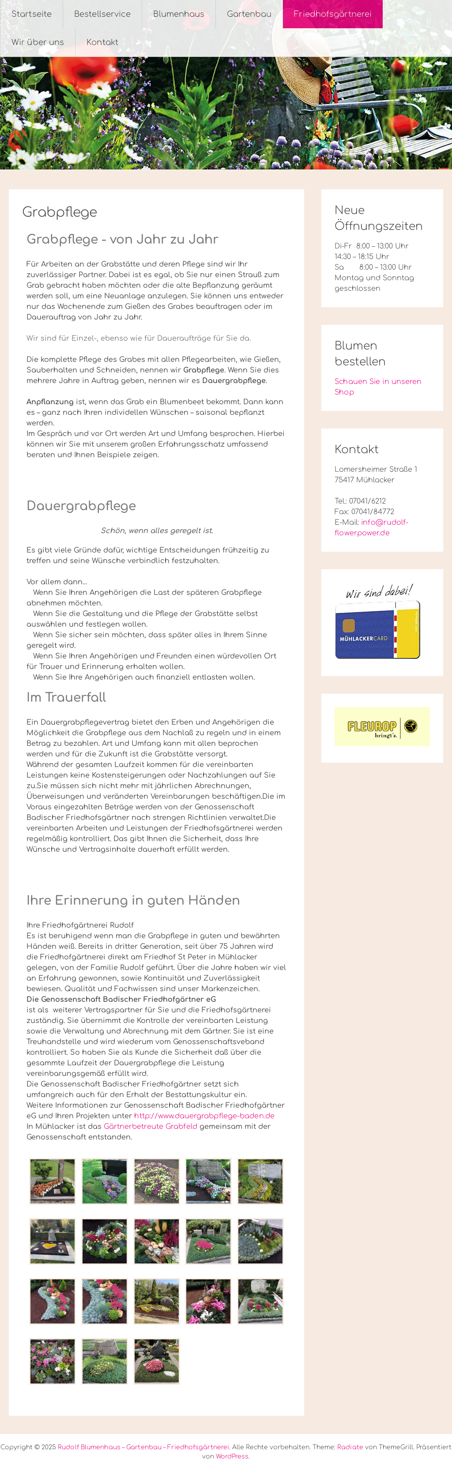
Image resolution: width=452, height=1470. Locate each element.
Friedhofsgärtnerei (333, 14)
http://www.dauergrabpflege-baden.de (204, 1116)
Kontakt (102, 42)
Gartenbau (249, 14)
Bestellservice (102, 14)
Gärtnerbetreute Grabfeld (150, 1127)
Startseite (31, 14)
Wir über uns (37, 42)
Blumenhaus (178, 14)
